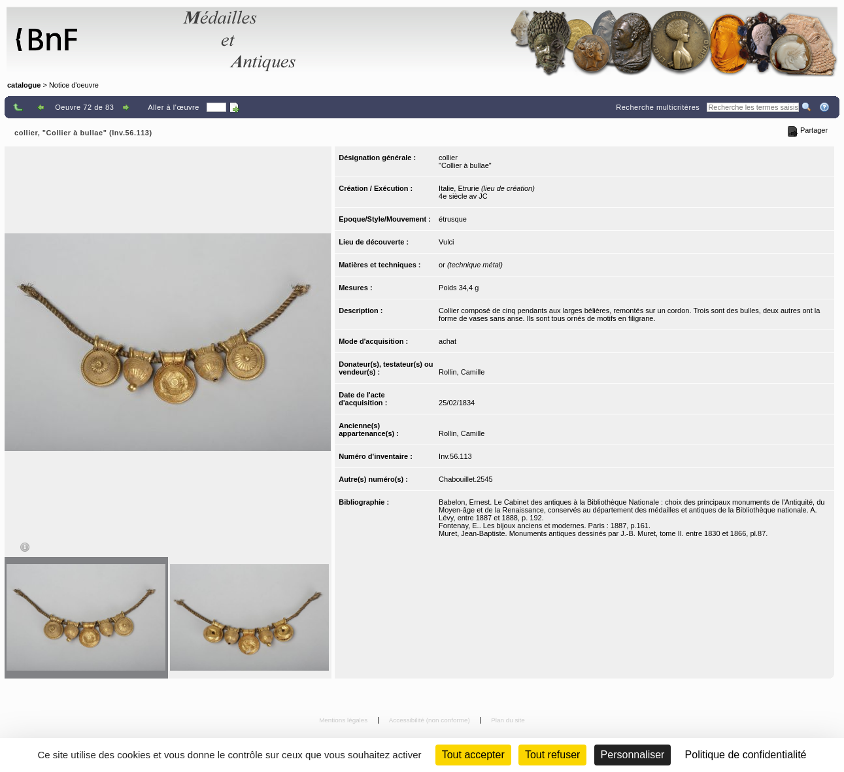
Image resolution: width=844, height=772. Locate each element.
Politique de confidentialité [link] (746, 754)
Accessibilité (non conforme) (430, 720)
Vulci (446, 242)
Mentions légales (344, 720)
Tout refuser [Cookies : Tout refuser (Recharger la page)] (552, 754)
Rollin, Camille (461, 372)
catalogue (24, 85)
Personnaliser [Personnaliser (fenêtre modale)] (633, 754)
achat (447, 341)
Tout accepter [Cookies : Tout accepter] (473, 754)
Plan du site (508, 720)
